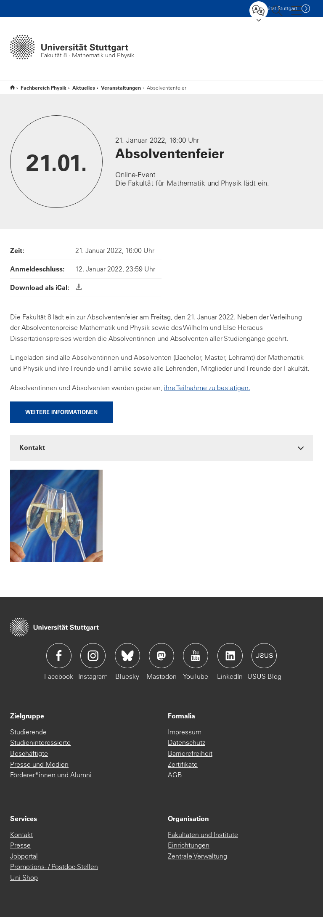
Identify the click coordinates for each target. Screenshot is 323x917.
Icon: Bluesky (127, 655)
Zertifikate (183, 764)
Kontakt (21, 834)
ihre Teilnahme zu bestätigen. (207, 387)
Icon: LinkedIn (230, 655)
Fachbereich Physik (43, 87)
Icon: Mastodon (161, 655)
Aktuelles (83, 87)
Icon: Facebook (58, 655)
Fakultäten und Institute (203, 834)
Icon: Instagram (93, 655)
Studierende (28, 732)
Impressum (184, 732)
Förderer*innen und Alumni (51, 775)
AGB (175, 775)
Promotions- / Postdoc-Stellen (54, 866)
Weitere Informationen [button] (61, 411)
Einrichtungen (188, 845)
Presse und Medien (39, 764)
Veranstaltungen (121, 87)
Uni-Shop (24, 877)
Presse (20, 845)
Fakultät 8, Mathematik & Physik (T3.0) (12, 87)
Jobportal (24, 856)
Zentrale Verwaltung (197, 856)
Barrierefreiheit (190, 753)
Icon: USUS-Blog (264, 655)
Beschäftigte (29, 753)
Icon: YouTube (195, 655)
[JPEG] (56, 515)
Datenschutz (186, 742)
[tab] (161, 447)
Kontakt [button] (32, 447)
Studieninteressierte (40, 742)
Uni (274, 8)
